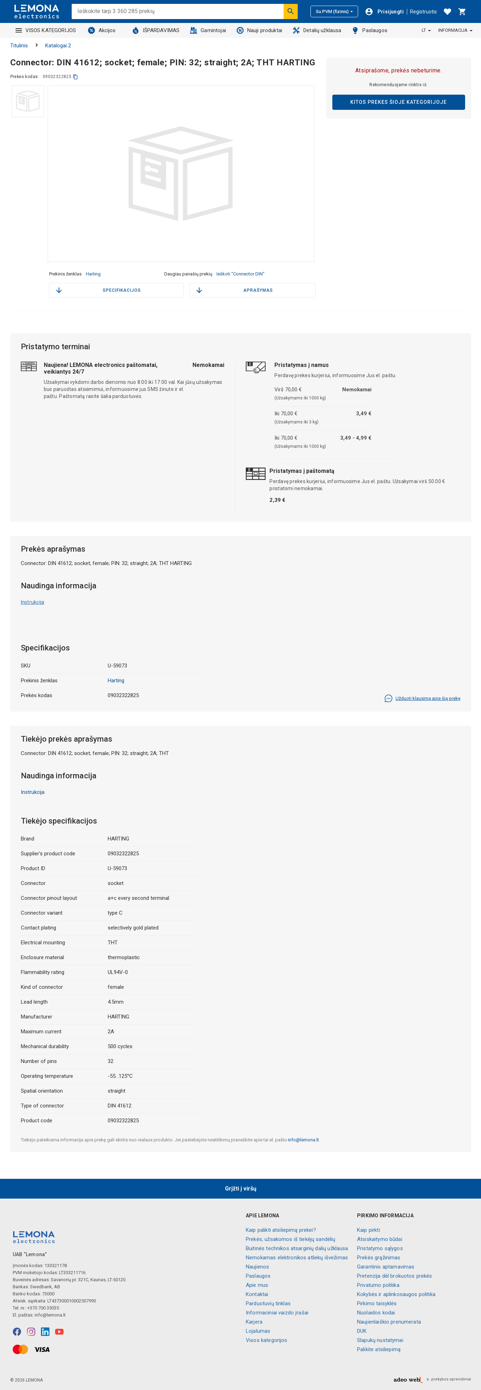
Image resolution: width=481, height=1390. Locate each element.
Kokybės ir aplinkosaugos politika (396, 1294)
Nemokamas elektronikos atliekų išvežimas (297, 1257)
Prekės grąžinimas (378, 1257)
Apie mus (257, 1285)
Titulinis (19, 45)
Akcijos (102, 30)
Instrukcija (32, 602)
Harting (93, 274)
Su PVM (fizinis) (334, 11)
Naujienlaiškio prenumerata (389, 1322)
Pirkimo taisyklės (377, 1303)
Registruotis (423, 11)
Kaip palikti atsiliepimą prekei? (281, 1230)
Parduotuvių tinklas (268, 1303)
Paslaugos (369, 30)
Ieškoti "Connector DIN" (240, 274)
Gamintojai (208, 30)
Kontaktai (257, 1294)
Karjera (254, 1322)
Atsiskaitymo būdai (379, 1239)
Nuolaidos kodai (376, 1312)
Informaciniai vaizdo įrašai (277, 1312)
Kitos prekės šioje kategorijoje (398, 102)
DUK (362, 1331)
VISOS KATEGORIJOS (46, 30)
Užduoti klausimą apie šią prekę (422, 698)
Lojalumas (258, 1331)
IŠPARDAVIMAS (156, 30)
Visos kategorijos (266, 1340)
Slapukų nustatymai (380, 1340)
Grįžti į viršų (240, 1188)
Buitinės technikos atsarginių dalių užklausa (297, 1248)
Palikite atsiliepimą (378, 1349)
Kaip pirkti (368, 1230)
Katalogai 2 (58, 45)
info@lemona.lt (303, 1139)
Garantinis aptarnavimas (385, 1267)
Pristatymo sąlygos (380, 1248)
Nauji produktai (259, 30)
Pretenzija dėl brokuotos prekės (394, 1276)
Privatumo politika (378, 1285)
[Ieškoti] (291, 11)
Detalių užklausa (317, 30)
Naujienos (257, 1267)
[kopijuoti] (75, 76)
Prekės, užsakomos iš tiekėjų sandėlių (290, 1239)
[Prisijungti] (384, 11)
